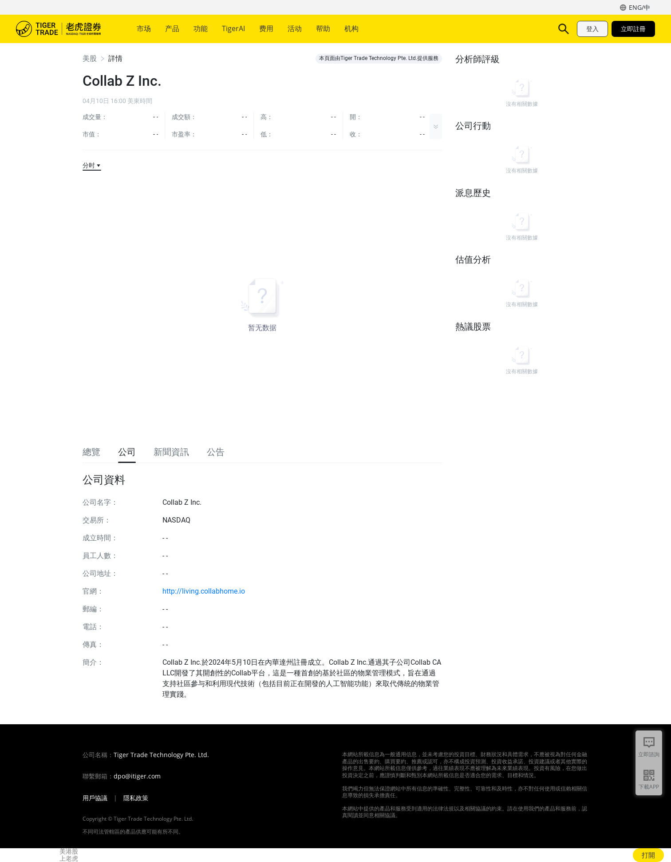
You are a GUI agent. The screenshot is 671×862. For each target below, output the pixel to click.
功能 (200, 28)
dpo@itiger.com (137, 776)
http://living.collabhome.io (203, 591)
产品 (172, 28)
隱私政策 (135, 798)
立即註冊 (633, 28)
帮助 (323, 28)
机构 (351, 28)
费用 (266, 28)
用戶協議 (95, 798)
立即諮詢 (648, 754)
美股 (90, 58)
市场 (144, 28)
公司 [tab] (127, 452)
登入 (592, 28)
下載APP (649, 786)
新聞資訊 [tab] (171, 452)
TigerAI (233, 28)
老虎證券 (65, 29)
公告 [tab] (216, 452)
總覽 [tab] (91, 452)
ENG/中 (639, 7)
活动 (295, 28)
